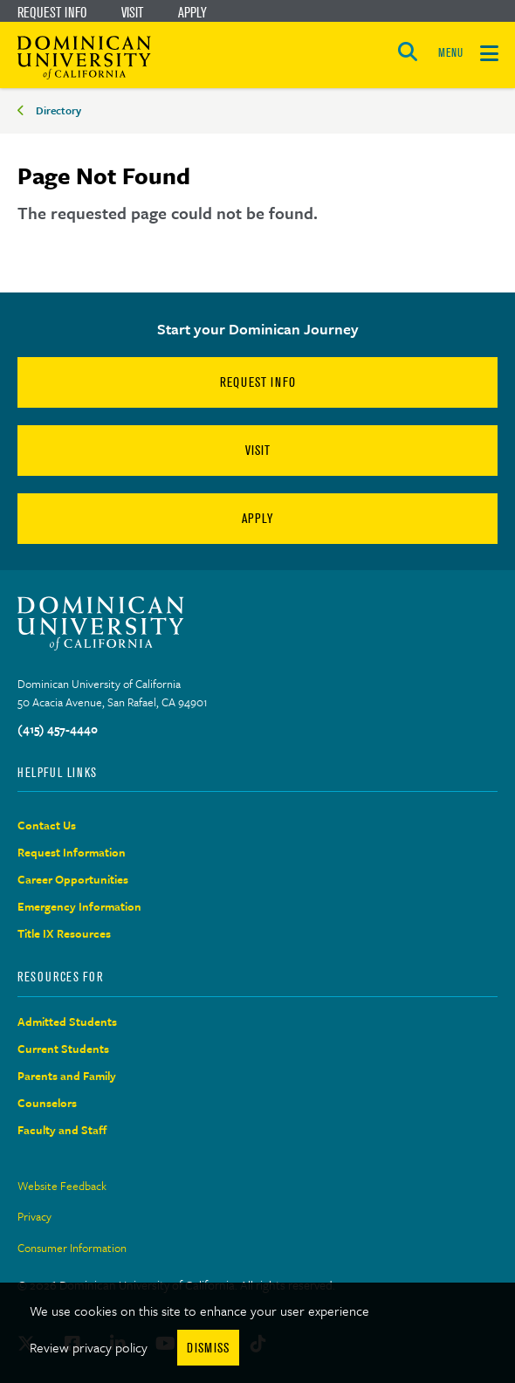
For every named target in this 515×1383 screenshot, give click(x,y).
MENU (450, 52)
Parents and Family (66, 1075)
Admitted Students (67, 1021)
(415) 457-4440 (57, 729)
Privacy (34, 1216)
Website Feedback (61, 1185)
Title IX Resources (64, 933)
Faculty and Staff (62, 1130)
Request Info (51, 12)
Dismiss (208, 1347)
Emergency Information (79, 906)
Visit (132, 12)
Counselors (47, 1102)
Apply (192, 12)
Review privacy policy (89, 1347)
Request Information (71, 852)
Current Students (63, 1048)
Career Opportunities (72, 879)
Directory (58, 110)
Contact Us (46, 825)
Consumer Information (72, 1247)
